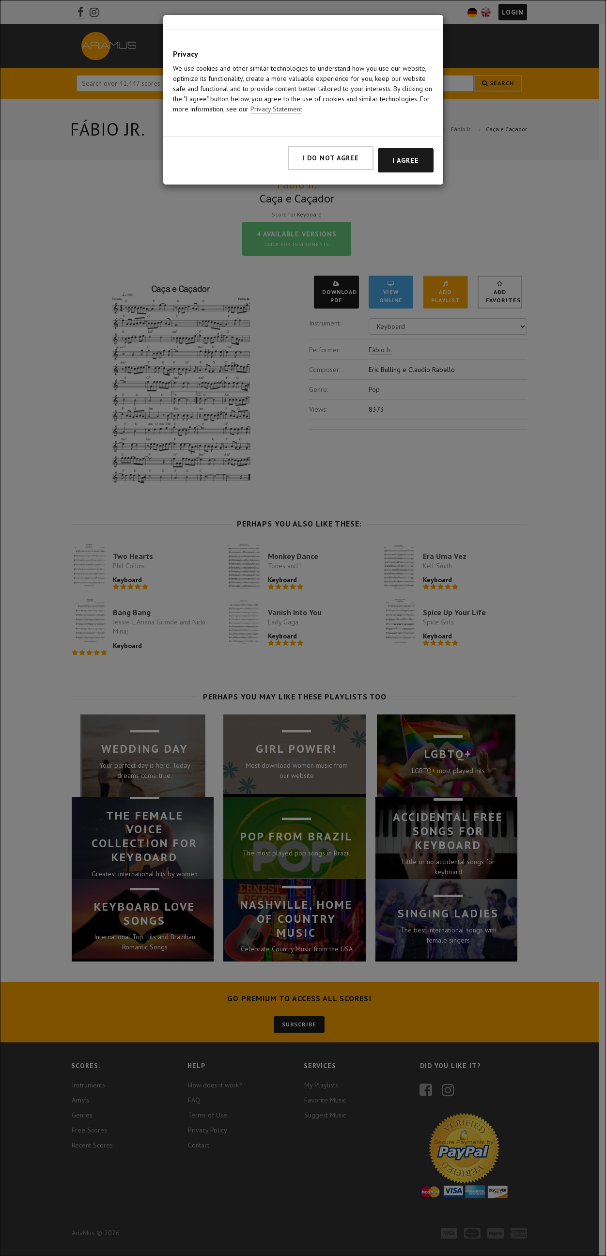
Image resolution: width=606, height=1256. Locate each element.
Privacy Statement (276, 103)
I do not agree (330, 152)
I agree (405, 155)
